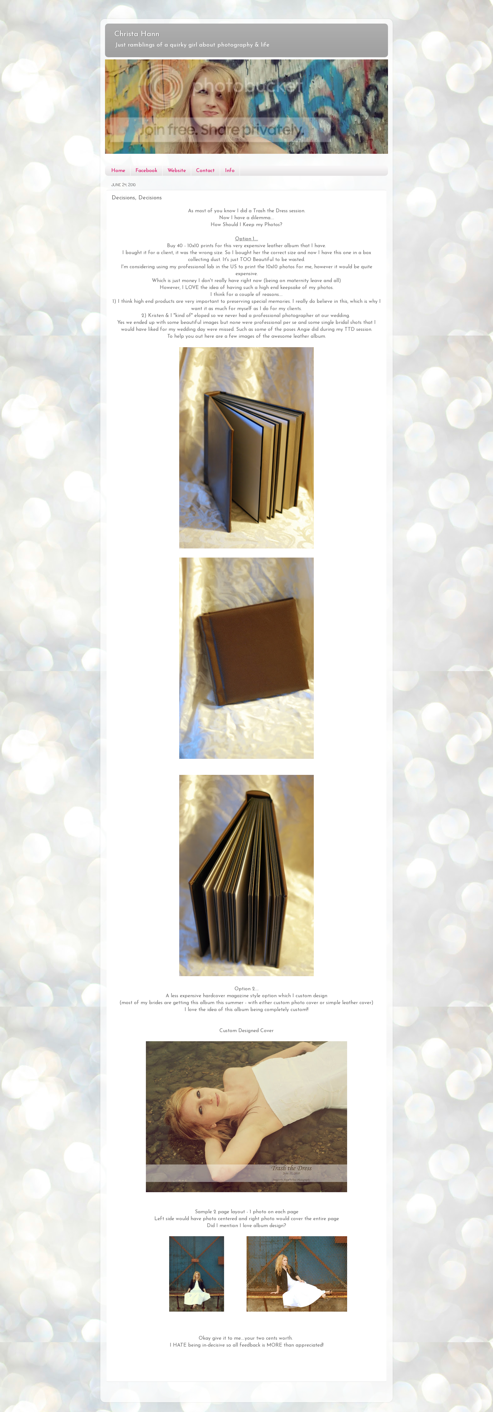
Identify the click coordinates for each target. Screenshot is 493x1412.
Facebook (146, 170)
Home (118, 170)
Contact (205, 170)
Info (230, 170)
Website (177, 170)
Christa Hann (136, 34)
